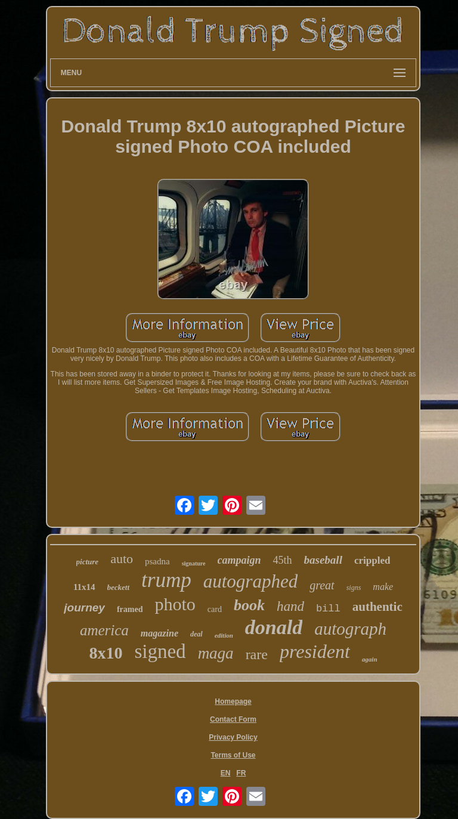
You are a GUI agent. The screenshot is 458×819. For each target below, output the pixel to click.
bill (328, 608)
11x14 (84, 587)
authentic (377, 606)
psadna (157, 561)
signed (159, 651)
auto (121, 558)
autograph (350, 628)
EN (226, 773)
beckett (118, 587)
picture (87, 561)
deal (196, 634)
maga (216, 653)
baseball (323, 560)
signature (194, 563)
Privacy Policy (233, 737)
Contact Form (233, 719)
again (369, 659)
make (383, 587)
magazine (159, 633)
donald (273, 627)
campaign (239, 560)
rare (257, 654)
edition (224, 635)
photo (174, 604)
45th (282, 560)
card (215, 609)
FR (241, 773)
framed (130, 609)
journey (84, 607)
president (315, 651)
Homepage (233, 701)
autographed (250, 581)
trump (166, 580)
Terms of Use (233, 755)
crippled (372, 560)
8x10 (105, 653)
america (104, 630)
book (249, 605)
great (322, 585)
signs (353, 587)
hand (290, 606)
